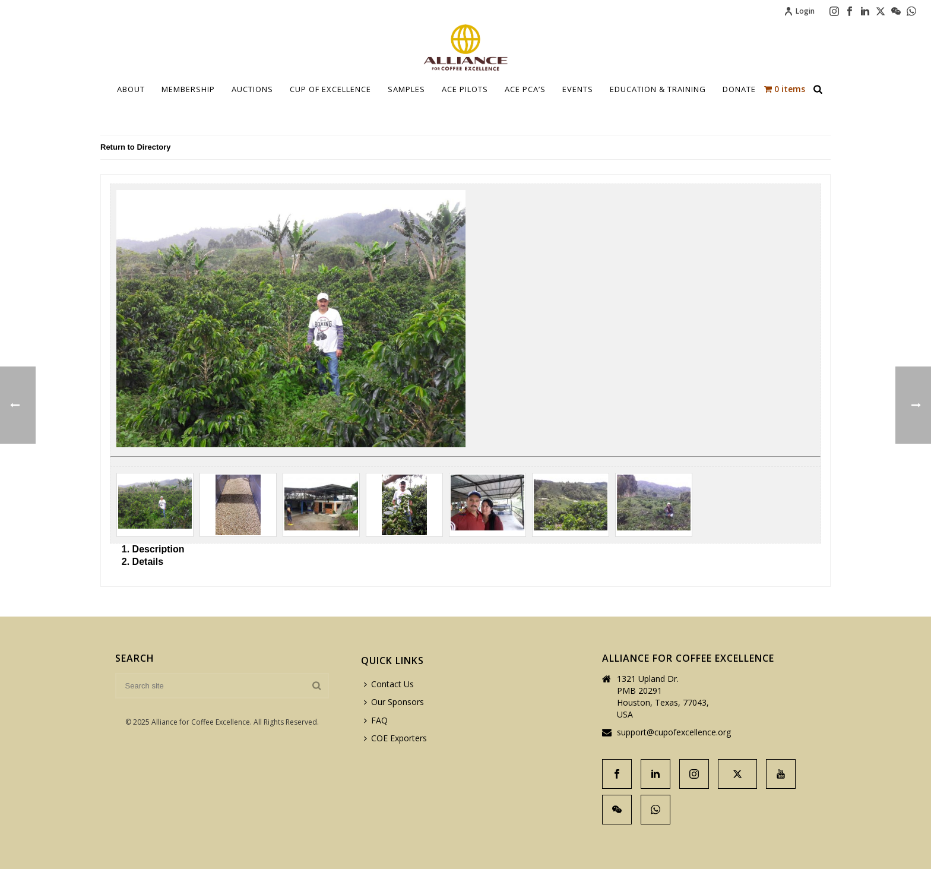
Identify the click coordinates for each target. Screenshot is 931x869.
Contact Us (389, 684)
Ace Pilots (465, 89)
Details (147, 562)
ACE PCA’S (525, 89)
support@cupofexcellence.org (674, 732)
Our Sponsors (394, 701)
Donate (739, 89)
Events (577, 89)
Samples (406, 89)
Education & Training (658, 89)
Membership (188, 89)
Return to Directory (135, 147)
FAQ (376, 720)
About (131, 89)
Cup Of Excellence (330, 89)
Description (158, 549)
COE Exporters (395, 738)
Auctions (252, 89)
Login (799, 11)
